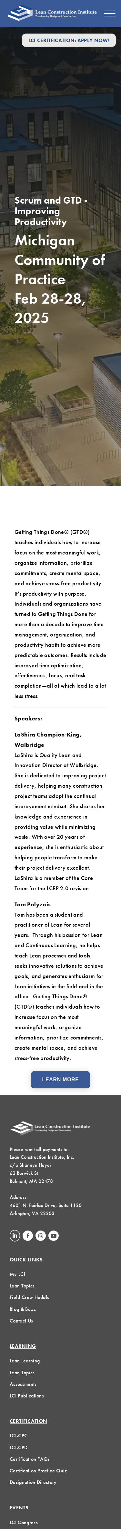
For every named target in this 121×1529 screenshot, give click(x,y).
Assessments (23, 1384)
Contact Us (21, 1320)
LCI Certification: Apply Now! (68, 40)
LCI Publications (27, 1395)
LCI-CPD (18, 1447)
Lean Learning (25, 1360)
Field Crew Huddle (30, 1297)
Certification (28, 1421)
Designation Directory (33, 1482)
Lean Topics (22, 1285)
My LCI (17, 1274)
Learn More (60, 1079)
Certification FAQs (30, 1459)
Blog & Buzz (23, 1309)
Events (19, 1507)
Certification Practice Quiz (38, 1470)
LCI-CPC (18, 1435)
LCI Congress (24, 1522)
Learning (23, 1346)
